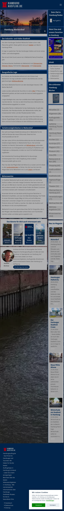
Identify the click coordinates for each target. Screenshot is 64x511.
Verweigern (53, 505)
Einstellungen (50, 500)
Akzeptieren (38, 505)
